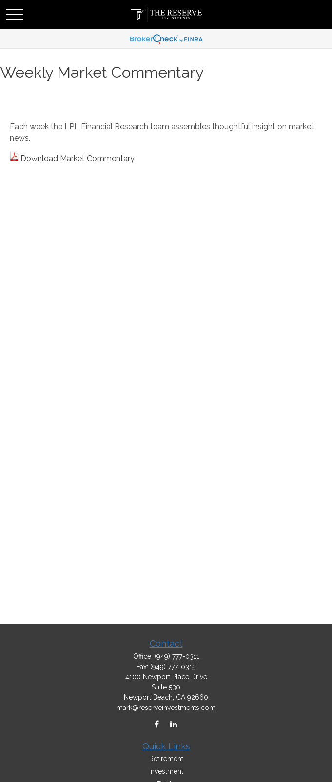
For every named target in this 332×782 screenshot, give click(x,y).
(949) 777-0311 (177, 656)
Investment (166, 771)
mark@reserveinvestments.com (166, 707)
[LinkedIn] (173, 724)
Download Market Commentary (77, 158)
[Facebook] (156, 724)
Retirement (166, 759)
